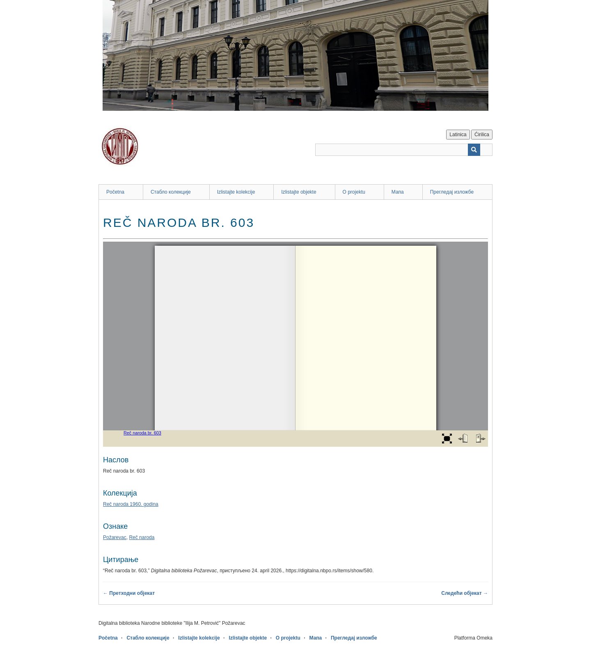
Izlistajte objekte (298, 192)
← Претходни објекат (129, 593)
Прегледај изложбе (452, 192)
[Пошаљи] (474, 150)
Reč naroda (141, 537)
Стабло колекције (171, 192)
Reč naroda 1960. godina (130, 504)
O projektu (354, 192)
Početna (115, 192)
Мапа (398, 192)
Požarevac (114, 537)
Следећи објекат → (464, 593)
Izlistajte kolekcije (236, 192)
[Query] (403, 150)
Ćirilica (481, 134)
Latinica (457, 134)
